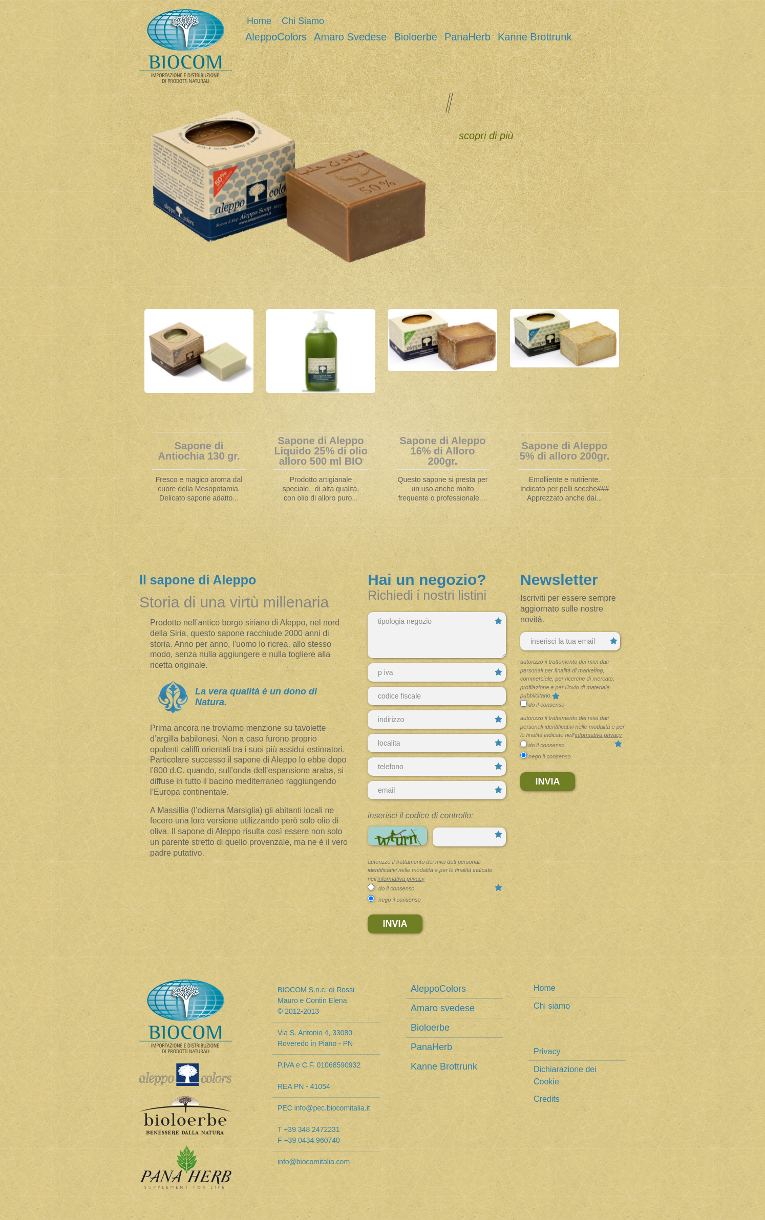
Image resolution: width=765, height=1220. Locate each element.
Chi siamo (303, 21)
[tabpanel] (199, 409)
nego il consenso (399, 900)
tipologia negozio (437, 635)
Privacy (547, 1051)
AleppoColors (276, 37)
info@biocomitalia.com (314, 1162)
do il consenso (396, 888)
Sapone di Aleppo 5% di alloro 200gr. (565, 451)
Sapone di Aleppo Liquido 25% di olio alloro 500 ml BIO (320, 451)
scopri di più (486, 135)
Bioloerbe (415, 37)
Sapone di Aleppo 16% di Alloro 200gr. (442, 451)
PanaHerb (467, 37)
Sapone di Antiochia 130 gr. (199, 451)
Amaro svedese (350, 37)
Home (259, 21)
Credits (547, 1099)
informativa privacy (400, 879)
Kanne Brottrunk (535, 37)
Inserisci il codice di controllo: (420, 815)
